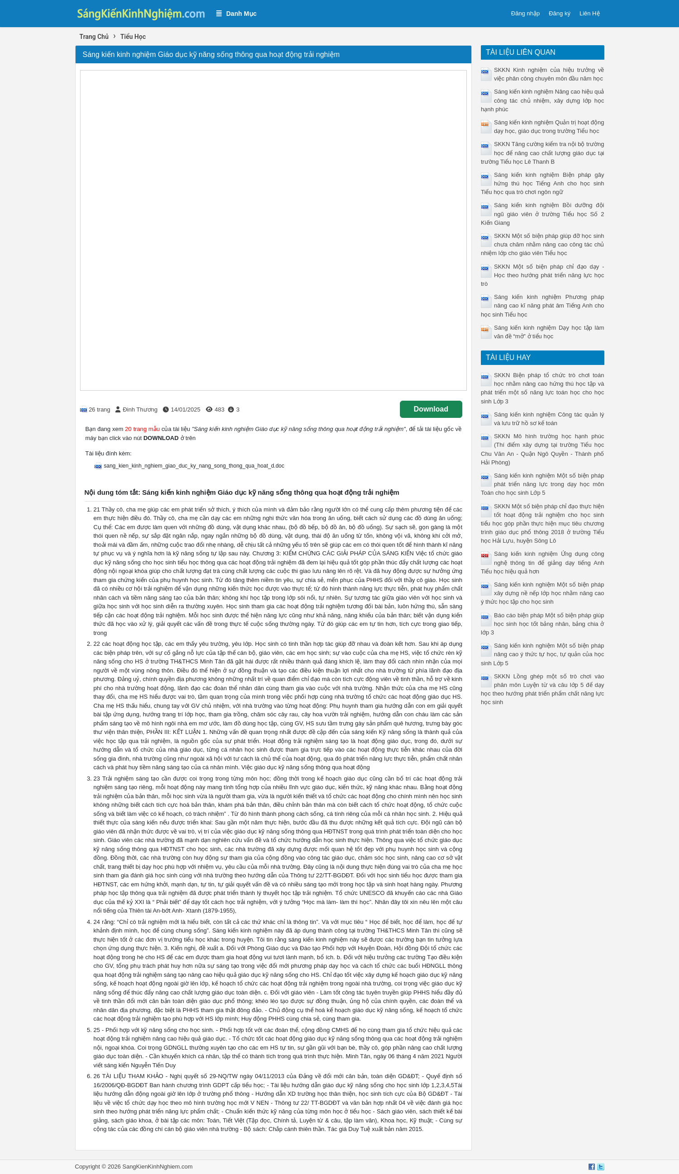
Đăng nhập (525, 13)
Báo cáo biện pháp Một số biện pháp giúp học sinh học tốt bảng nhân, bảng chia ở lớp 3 (542, 624)
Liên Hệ (589, 13)
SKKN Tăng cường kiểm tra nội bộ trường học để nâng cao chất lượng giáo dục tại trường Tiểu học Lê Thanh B (542, 153)
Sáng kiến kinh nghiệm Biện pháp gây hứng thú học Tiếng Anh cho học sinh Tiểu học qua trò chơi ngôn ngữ (542, 183)
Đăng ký (559, 13)
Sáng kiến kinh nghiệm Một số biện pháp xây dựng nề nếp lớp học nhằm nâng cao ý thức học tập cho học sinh (542, 593)
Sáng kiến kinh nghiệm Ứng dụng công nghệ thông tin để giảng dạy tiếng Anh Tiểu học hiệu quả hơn (542, 562)
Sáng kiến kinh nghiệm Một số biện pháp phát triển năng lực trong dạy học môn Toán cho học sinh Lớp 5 (542, 484)
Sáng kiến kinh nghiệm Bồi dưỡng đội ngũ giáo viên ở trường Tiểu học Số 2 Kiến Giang (542, 214)
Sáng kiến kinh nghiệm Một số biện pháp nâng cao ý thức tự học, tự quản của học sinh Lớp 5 (542, 654)
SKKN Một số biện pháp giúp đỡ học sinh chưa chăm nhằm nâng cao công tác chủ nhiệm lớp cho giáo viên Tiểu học (542, 244)
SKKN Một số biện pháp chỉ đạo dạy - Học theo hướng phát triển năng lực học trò (542, 275)
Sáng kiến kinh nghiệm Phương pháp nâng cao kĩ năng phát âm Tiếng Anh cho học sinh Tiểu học (542, 305)
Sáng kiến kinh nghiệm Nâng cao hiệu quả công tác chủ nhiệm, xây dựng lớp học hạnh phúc (542, 100)
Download (431, 409)
